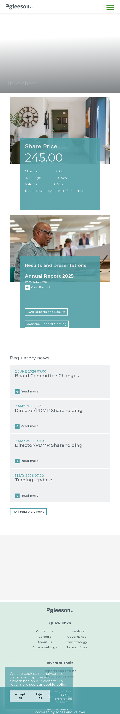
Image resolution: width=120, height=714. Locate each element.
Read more (30, 391)
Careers (45, 636)
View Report (41, 287)
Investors (77, 631)
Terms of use (76, 647)
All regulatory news (29, 511)
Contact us (44, 631)
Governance (77, 636)
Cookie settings (45, 647)
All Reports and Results (48, 312)
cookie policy (55, 684)
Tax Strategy (77, 642)
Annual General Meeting (48, 324)
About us (45, 642)
